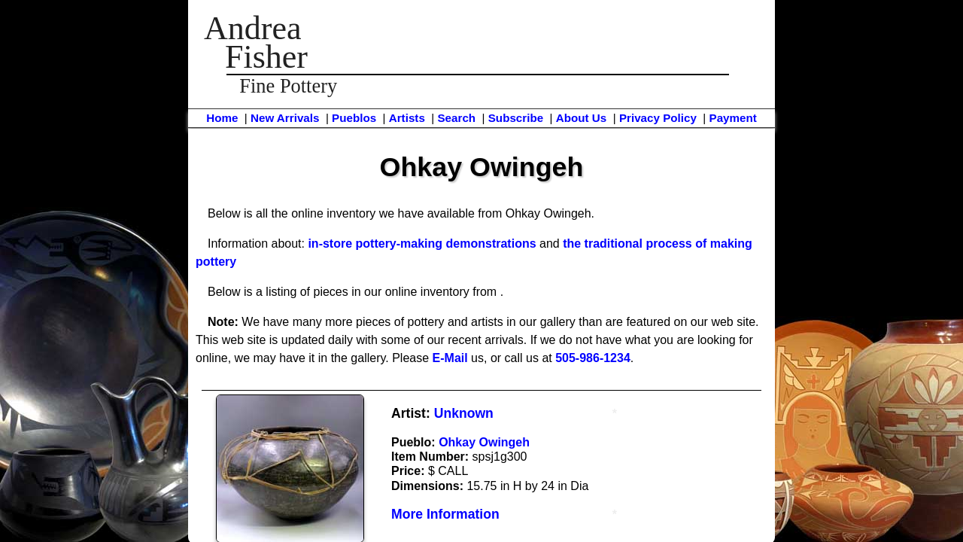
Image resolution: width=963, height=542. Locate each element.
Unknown (464, 413)
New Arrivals (285, 117)
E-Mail (450, 358)
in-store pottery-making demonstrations (422, 243)
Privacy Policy (658, 117)
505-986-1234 (592, 358)
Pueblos (354, 117)
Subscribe (515, 117)
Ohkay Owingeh (484, 442)
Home (222, 117)
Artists (407, 117)
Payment (733, 117)
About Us (581, 117)
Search (456, 117)
